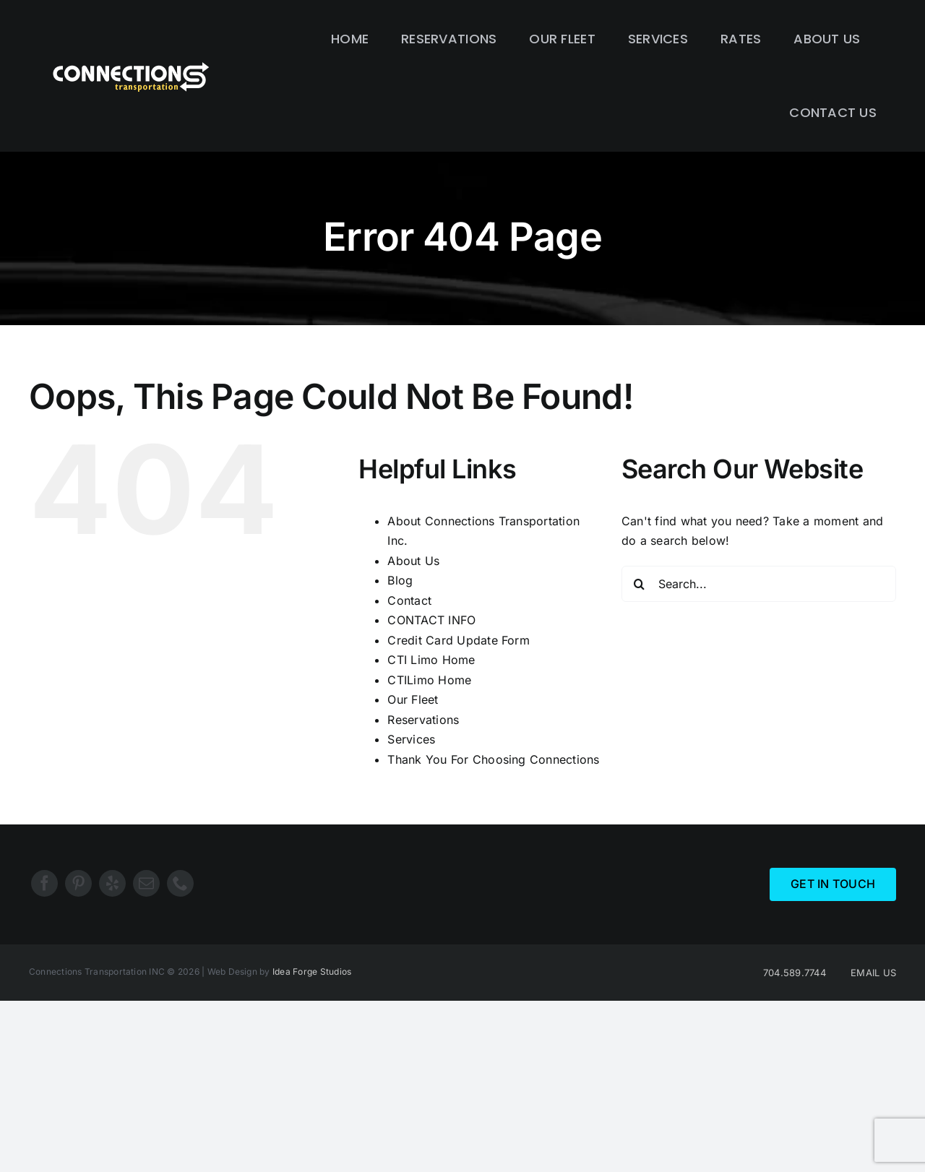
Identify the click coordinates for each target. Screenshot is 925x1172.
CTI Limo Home (431, 659)
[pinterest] (78, 883)
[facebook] (44, 883)
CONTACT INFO (431, 620)
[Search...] (758, 584)
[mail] (146, 883)
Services (411, 739)
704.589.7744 (794, 972)
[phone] (180, 883)
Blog (400, 580)
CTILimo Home (429, 680)
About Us (413, 560)
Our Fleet (412, 699)
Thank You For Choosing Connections (493, 759)
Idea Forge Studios (311, 971)
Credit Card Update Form (458, 640)
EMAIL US (873, 972)
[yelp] (112, 883)
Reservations (423, 719)
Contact (409, 600)
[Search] (639, 584)
